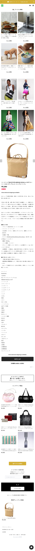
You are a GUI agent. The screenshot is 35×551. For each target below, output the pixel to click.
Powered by (17, 537)
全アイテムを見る (17, 463)
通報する (32, 367)
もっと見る (9, 40)
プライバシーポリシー (7, 527)
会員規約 (4, 532)
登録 (26, 477)
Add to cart (17, 359)
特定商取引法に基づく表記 (7, 529)
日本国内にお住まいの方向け (17, 363)
